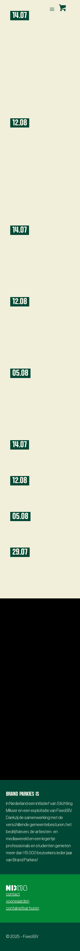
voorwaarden (17, 901)
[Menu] (51, 9)
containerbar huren (22, 908)
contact (13, 894)
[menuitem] (52, 9)
